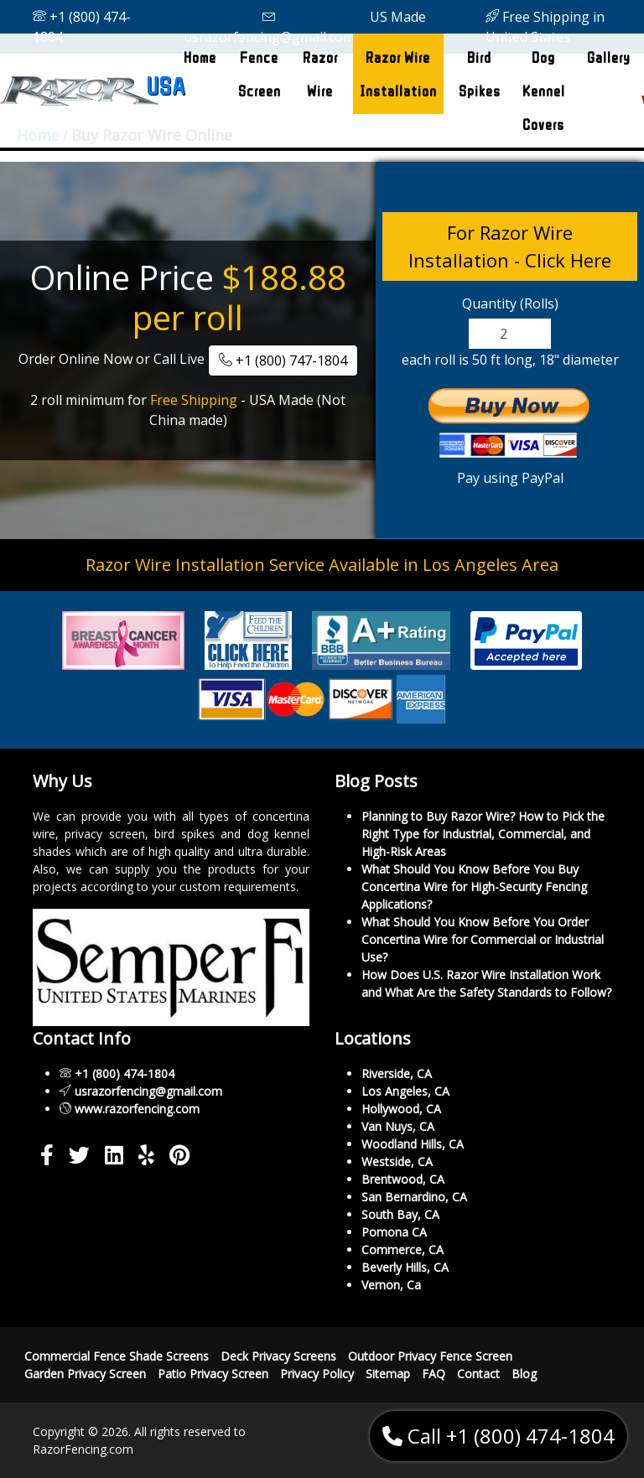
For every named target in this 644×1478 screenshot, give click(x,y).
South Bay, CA (400, 1214)
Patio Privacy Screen (213, 1374)
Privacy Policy (317, 1374)
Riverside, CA (396, 1073)
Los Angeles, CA (405, 1091)
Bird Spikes (480, 73)
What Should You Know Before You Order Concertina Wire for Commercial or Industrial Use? (482, 939)
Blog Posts (376, 781)
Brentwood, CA (402, 1179)
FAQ (433, 1374)
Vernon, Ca (391, 1285)
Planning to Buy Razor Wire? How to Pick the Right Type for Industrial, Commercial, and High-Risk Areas (483, 833)
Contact (478, 1374)
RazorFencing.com (83, 1449)
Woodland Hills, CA (412, 1144)
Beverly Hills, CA (405, 1267)
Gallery (609, 57)
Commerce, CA (402, 1250)
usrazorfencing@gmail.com (269, 27)
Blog (524, 1374)
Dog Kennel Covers (543, 90)
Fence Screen (259, 73)
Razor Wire (320, 73)
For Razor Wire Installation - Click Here (509, 246)
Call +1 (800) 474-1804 (498, 1435)
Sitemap (388, 1374)
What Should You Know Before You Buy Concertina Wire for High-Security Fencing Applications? (474, 886)
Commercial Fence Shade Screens (116, 1356)
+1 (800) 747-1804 (283, 360)
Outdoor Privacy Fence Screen (430, 1356)
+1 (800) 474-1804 (82, 27)
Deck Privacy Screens (278, 1356)
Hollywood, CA (401, 1109)
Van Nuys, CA (397, 1126)
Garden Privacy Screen (85, 1374)
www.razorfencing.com (137, 1109)
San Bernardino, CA (414, 1197)
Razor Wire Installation (398, 73)
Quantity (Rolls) (510, 303)
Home (203, 52)
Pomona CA (394, 1232)
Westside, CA (397, 1161)
